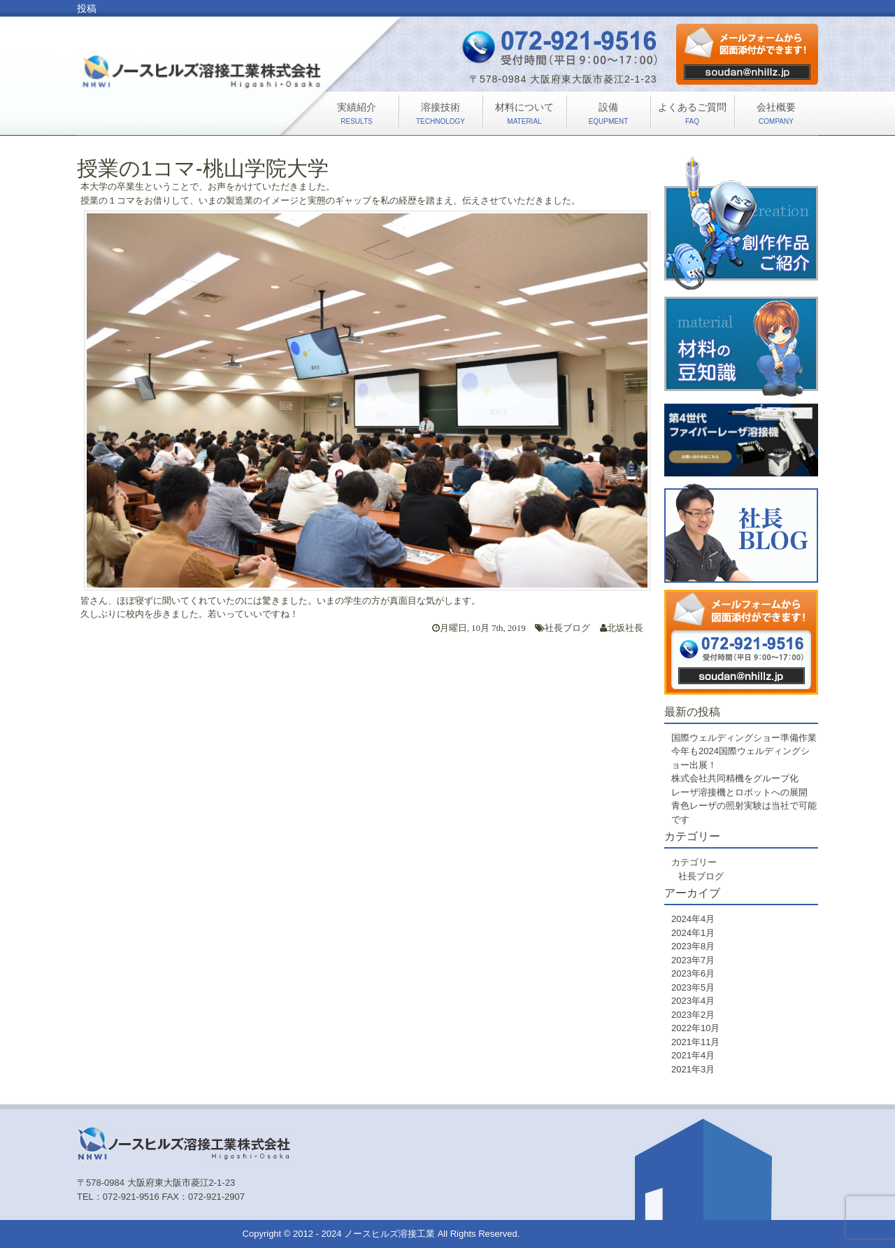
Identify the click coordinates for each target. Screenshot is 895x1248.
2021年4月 (693, 1055)
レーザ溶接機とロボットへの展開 (739, 792)
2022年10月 (695, 1028)
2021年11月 (695, 1042)
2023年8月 (693, 946)
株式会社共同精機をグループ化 (735, 778)
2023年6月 (693, 973)
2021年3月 (693, 1069)
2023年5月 (693, 987)
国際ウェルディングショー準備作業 (744, 737)
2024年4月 (693, 919)
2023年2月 (693, 1014)
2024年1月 (693, 933)
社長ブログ (567, 628)
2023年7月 (693, 960)
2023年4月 (693, 1000)
